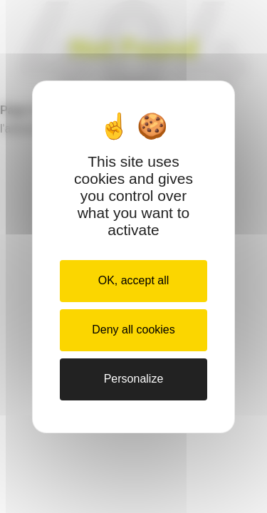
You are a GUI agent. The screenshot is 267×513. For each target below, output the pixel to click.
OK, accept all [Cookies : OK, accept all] (133, 280)
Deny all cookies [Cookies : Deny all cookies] (133, 329)
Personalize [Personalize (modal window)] (134, 379)
